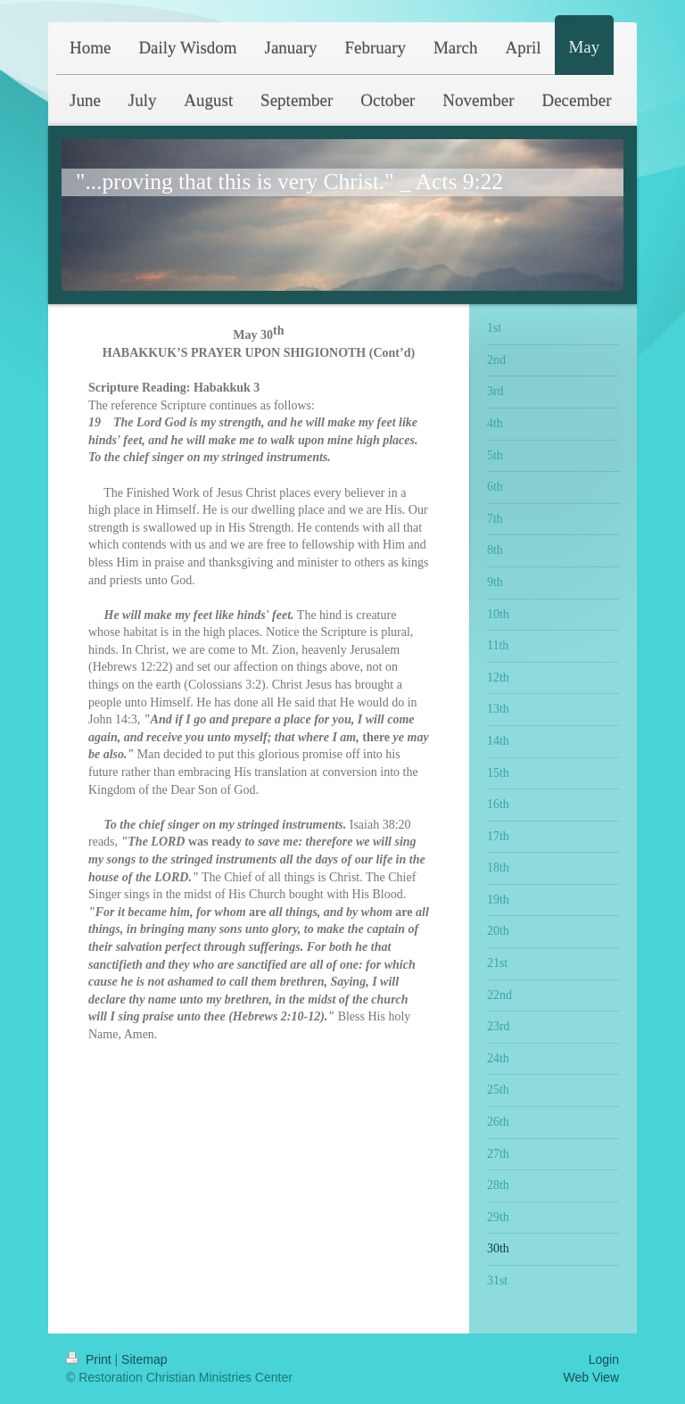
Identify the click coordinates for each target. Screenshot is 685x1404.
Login (604, 1359)
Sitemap (144, 1359)
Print (90, 1359)
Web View (591, 1377)
